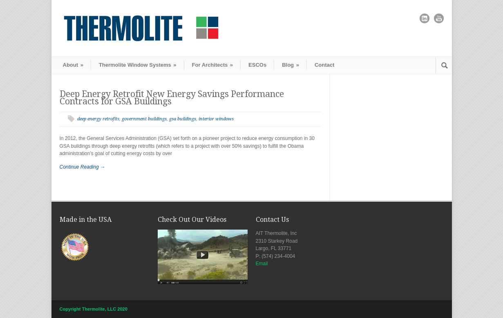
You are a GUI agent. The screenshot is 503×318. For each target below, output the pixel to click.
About (73, 65)
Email (262, 263)
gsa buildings (182, 119)
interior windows (216, 119)
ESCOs (257, 65)
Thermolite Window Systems (138, 65)
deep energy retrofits (98, 119)
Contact (324, 65)
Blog (290, 65)
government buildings (144, 119)
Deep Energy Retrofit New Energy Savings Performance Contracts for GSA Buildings (172, 98)
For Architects (212, 65)
